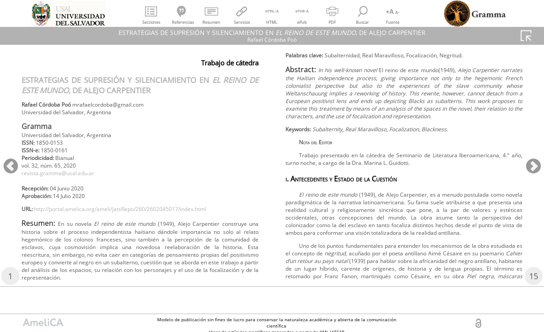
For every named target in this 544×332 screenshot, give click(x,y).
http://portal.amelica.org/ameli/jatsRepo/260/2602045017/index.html (140, 222)
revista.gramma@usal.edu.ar (65, 181)
